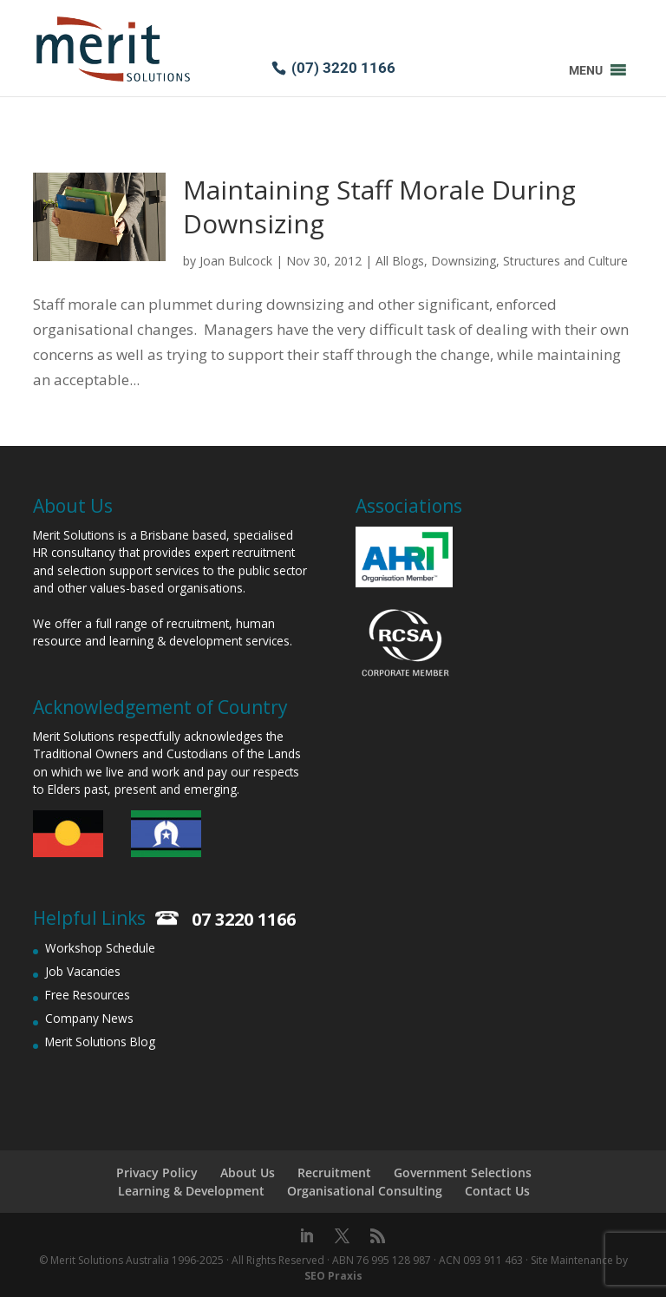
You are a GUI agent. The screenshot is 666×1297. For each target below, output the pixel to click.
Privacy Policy (157, 1172)
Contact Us (497, 1190)
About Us (247, 1172)
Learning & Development (191, 1190)
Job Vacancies (83, 971)
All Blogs (399, 260)
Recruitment (334, 1172)
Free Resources (87, 994)
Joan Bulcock (235, 260)
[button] (586, 70)
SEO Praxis (333, 1275)
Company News (89, 1018)
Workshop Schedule (100, 948)
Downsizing (463, 260)
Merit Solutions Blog (100, 1041)
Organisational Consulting (364, 1190)
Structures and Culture (565, 260)
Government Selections (463, 1172)
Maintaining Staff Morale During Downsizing (379, 206)
